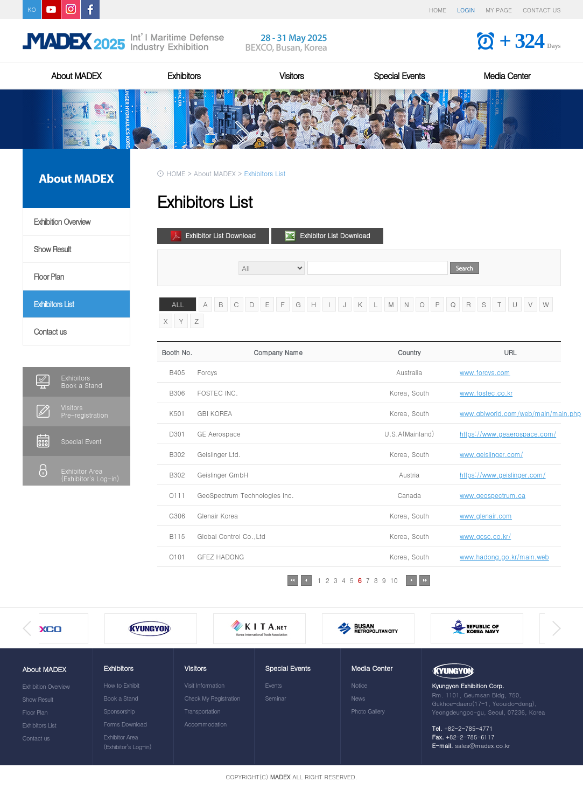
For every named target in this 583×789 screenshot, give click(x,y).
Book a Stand (121, 698)
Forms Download (125, 724)
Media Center (506, 76)
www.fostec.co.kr (486, 392)
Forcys (207, 372)
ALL (178, 304)
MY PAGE (499, 10)
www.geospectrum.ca (492, 495)
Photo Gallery (368, 711)
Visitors (291, 76)
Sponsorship (119, 711)
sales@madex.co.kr (482, 746)
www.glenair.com (486, 515)
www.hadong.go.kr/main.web (504, 556)
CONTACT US (542, 10)
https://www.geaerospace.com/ (508, 433)
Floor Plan (49, 276)
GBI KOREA (215, 413)
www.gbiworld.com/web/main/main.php (520, 413)
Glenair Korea (218, 515)
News (358, 698)
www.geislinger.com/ (491, 454)
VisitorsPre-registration (84, 411)
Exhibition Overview (62, 221)
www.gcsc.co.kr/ (485, 536)
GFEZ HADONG (221, 556)
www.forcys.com (485, 372)
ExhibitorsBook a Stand (81, 381)
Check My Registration (212, 698)
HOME (437, 10)
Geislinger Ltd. (219, 454)
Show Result (52, 249)
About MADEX (76, 76)
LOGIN (466, 10)
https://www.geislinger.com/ (503, 474)
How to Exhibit (121, 685)
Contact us (50, 331)
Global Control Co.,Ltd (231, 536)
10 (394, 580)
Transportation (203, 711)
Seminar (275, 698)
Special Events (399, 76)
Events (273, 685)
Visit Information (204, 685)
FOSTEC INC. (218, 392)
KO (31, 9)
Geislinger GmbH (223, 474)
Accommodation (206, 724)
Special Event (81, 441)
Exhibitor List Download (213, 234)
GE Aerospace (219, 433)
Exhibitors (184, 76)
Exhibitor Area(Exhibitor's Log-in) (90, 474)
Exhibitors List (54, 304)
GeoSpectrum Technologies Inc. (246, 495)
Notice (360, 685)
